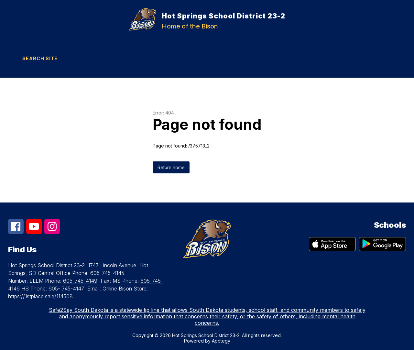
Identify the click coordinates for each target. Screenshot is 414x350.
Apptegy (221, 341)
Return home (171, 167)
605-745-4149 (80, 281)
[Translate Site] (98, 58)
